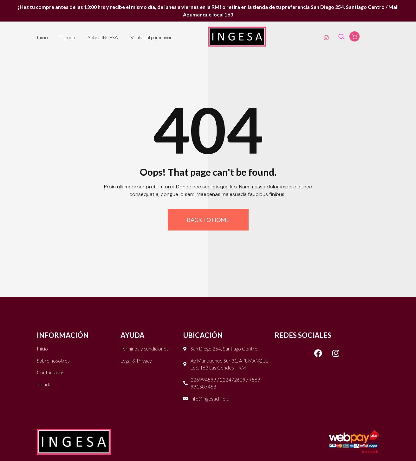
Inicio (42, 37)
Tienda (68, 37)
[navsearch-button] (341, 37)
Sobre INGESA (103, 37)
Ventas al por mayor (151, 37)
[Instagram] (324, 37)
